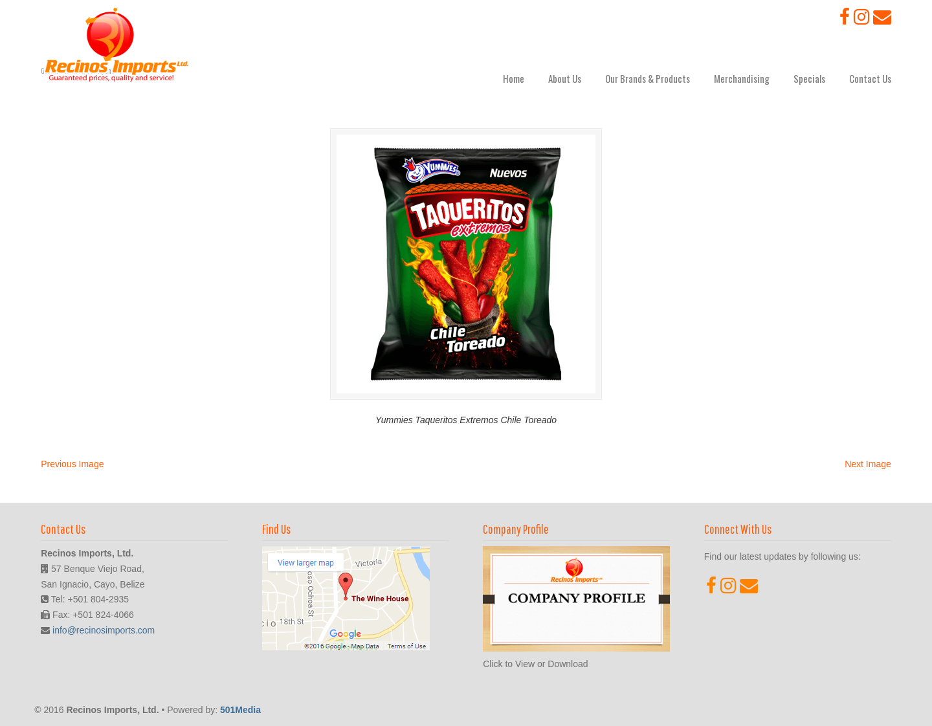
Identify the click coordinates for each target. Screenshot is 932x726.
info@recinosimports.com (103, 630)
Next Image (868, 464)
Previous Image (72, 464)
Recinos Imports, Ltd (117, 44)
